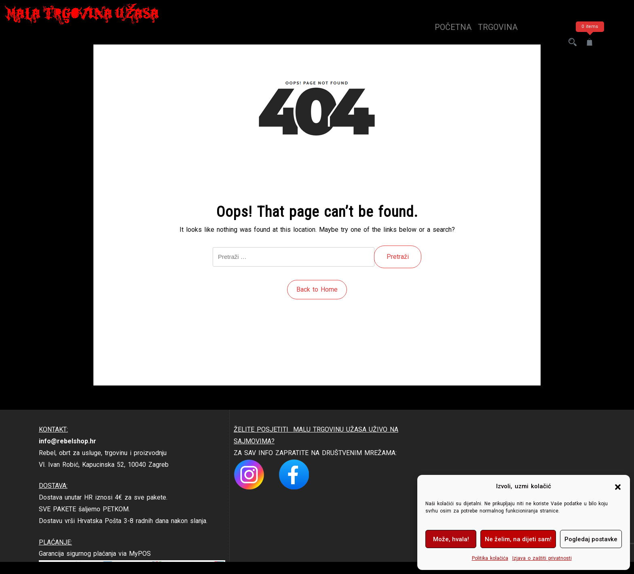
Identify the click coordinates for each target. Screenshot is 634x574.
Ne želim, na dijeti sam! (518, 539)
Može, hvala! (451, 539)
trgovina (498, 27)
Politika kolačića (490, 558)
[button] (618, 487)
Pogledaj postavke (590, 539)
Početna (453, 27)
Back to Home (317, 289)
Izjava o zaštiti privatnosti (542, 558)
